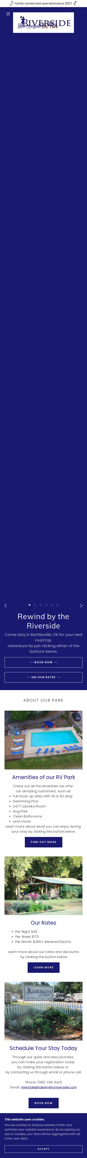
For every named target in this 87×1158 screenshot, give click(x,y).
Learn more (44, 967)
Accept (43, 1149)
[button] (8, 14)
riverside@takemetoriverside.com (49, 1087)
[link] (43, 13)
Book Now (44, 662)
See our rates (43, 677)
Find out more (43, 842)
